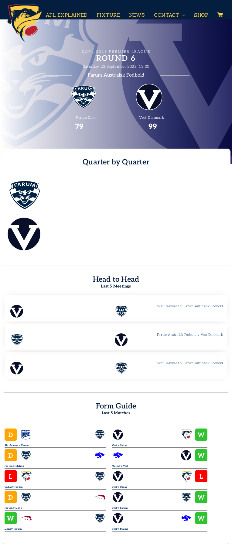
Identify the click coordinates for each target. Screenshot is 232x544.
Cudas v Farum (13, 487)
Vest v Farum (120, 508)
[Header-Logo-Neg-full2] (24, 5)
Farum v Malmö (14, 466)
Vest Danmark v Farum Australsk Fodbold (190, 306)
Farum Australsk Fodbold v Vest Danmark (190, 335)
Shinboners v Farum (17, 445)
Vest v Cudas (119, 445)
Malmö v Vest (120, 466)
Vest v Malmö (120, 529)
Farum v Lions (13, 508)
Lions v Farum (13, 529)
